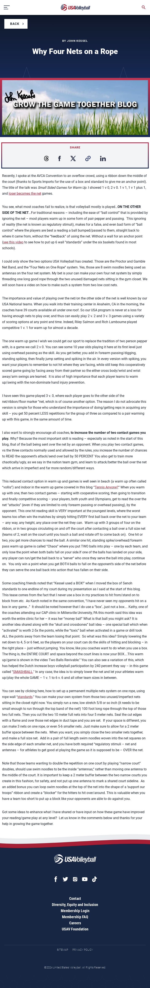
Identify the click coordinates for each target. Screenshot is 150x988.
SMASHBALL (23, 672)
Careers (75, 923)
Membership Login (75, 910)
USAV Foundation (75, 929)
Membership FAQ (75, 917)
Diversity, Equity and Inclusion (75, 904)
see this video (13, 242)
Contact (75, 898)
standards (25, 697)
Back (14, 24)
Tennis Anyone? (106, 487)
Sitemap (62, 949)
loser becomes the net (25, 193)
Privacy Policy (82, 949)
